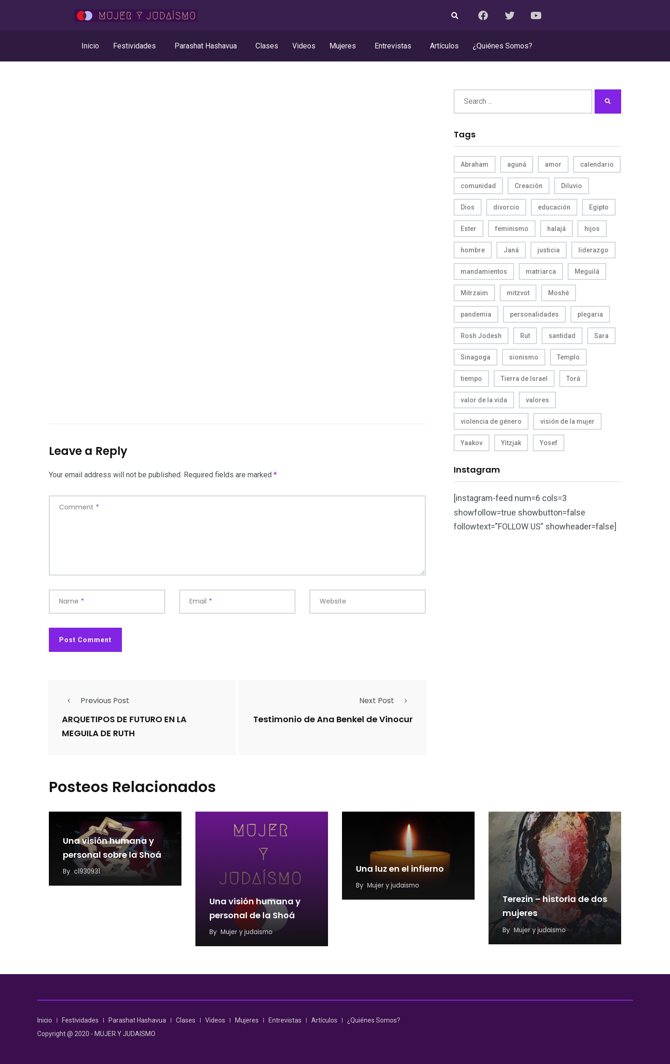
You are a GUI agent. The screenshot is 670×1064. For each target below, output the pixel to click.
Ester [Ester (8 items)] (468, 228)
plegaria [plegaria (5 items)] (590, 314)
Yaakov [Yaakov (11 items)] (471, 443)
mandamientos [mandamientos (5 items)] (484, 271)
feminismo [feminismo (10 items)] (512, 228)
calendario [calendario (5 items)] (597, 164)
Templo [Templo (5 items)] (568, 357)
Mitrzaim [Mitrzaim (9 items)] (474, 293)
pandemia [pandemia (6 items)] (476, 314)
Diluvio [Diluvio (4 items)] (571, 186)
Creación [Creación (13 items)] (529, 186)
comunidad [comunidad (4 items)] (478, 186)
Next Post (386, 700)
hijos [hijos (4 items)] (592, 228)
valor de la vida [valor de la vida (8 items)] (484, 400)
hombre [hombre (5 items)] (473, 250)
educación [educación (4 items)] (554, 207)
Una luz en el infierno (400, 868)
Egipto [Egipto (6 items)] (599, 207)
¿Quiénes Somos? (502, 45)
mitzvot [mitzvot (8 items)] (518, 293)
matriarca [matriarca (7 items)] (541, 271)
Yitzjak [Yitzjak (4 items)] (511, 443)
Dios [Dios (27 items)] (468, 207)
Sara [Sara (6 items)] (601, 335)
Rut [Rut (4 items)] (525, 335)
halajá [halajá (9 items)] (556, 228)
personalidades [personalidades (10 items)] (534, 314)
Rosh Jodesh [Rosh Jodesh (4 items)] (481, 335)
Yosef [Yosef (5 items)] (548, 443)
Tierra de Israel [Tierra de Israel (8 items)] (524, 378)
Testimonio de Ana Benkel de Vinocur (333, 719)
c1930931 (88, 870)
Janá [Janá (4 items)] (511, 250)
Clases (266, 45)
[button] (137, 46)
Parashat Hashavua (205, 45)
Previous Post (95, 700)
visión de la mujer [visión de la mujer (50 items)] (567, 421)
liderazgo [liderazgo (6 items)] (593, 250)
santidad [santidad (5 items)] (562, 335)
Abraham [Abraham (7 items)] (475, 164)
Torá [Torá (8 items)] (573, 378)
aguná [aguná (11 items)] (516, 164)
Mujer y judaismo (248, 930)
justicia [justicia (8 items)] (548, 250)
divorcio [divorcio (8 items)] (506, 207)
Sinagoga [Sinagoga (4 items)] (475, 357)
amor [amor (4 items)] (553, 164)
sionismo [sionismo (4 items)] (523, 357)
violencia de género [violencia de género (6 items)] (491, 421)
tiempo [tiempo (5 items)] (471, 378)
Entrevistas (393, 45)
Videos (303, 45)
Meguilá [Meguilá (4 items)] (587, 271)
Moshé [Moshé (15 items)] (558, 293)
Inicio (90, 45)
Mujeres (342, 45)
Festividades (134, 45)
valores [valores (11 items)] (537, 400)
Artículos (444, 45)
